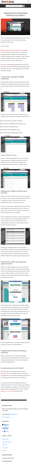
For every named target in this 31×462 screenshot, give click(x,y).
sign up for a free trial (6, 391)
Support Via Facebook (6, 442)
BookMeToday (4, 50)
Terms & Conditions (6, 417)
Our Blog (4, 450)
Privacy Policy (5, 447)
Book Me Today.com (14, 414)
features (6, 64)
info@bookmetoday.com (7, 461)
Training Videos (5, 439)
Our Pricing (4, 444)
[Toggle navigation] (28, 1)
